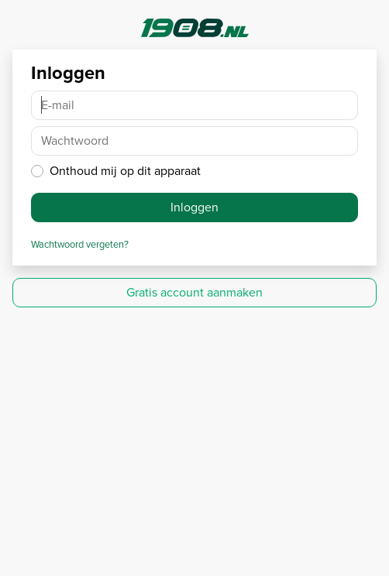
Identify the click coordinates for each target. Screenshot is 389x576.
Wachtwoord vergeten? (80, 244)
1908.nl (195, 28)
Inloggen (194, 207)
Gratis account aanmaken (194, 292)
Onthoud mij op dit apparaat (125, 171)
